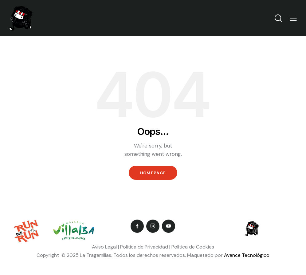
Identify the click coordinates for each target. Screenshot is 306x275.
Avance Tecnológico (246, 255)
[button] (293, 18)
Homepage (153, 172)
